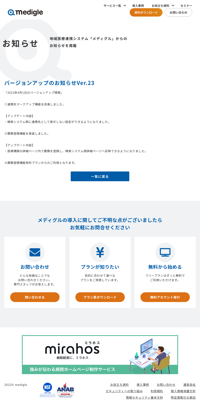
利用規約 (157, 392)
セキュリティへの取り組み (124, 392)
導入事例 (138, 6)
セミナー (186, 6)
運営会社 (189, 386)
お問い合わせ (178, 12)
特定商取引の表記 (183, 399)
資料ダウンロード (146, 12)
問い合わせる (35, 297)
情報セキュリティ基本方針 (144, 399)
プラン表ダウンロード (100, 297)
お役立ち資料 (119, 386)
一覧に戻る (100, 176)
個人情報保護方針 (183, 392)
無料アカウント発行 (165, 297)
